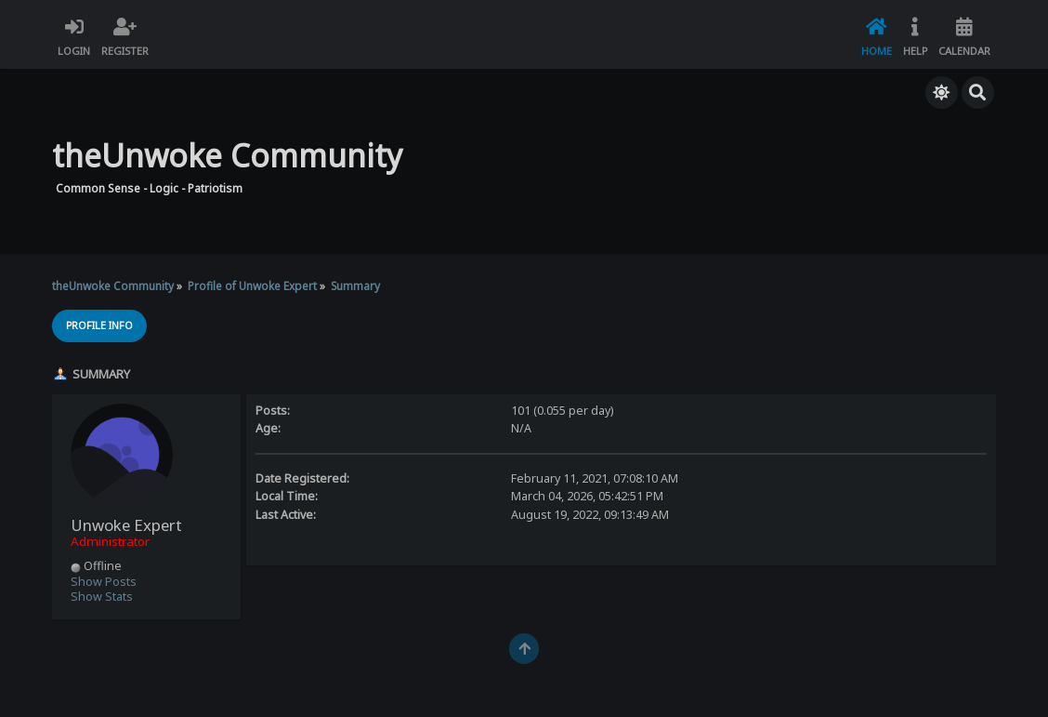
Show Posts (104, 582)
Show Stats (102, 596)
